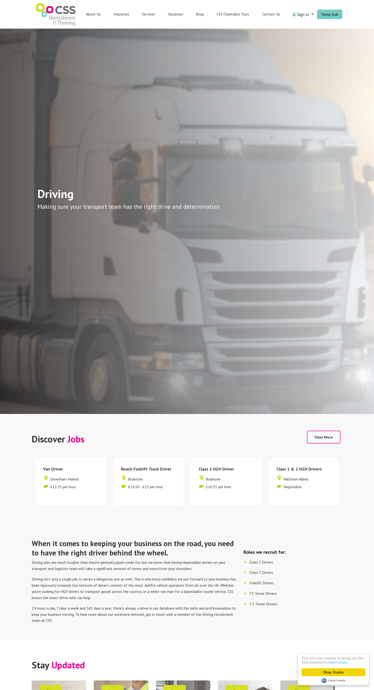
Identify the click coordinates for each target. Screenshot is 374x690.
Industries (121, 14)
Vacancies (175, 14)
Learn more (337, 662)
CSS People (55, 14)
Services (148, 14)
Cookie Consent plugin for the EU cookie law (333, 680)
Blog (200, 14)
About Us (93, 14)
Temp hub (329, 14)
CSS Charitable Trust (233, 14)
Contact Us (271, 14)
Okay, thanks (333, 672)
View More (324, 437)
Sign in (301, 14)
